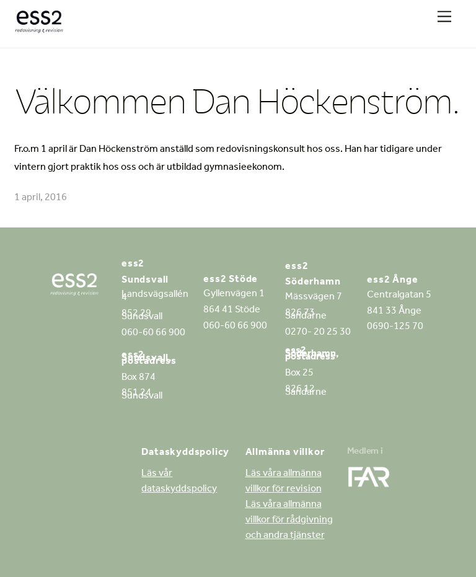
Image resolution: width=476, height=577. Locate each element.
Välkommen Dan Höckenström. (236, 100)
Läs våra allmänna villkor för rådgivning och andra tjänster (289, 520)
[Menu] (444, 17)
